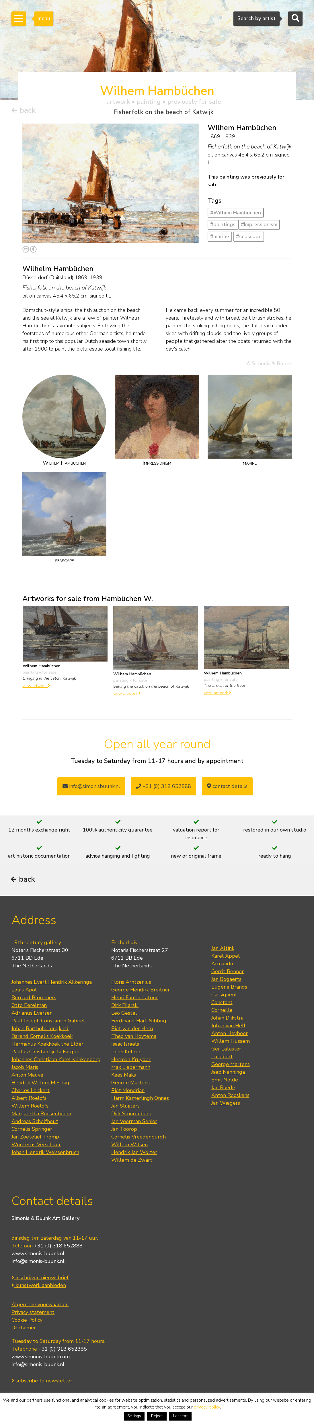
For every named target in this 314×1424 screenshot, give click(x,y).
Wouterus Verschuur (36, 1146)
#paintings (222, 224)
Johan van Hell (228, 1027)
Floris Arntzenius (131, 984)
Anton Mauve (27, 1076)
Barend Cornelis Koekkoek (42, 1038)
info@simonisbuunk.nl (91, 786)
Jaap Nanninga (228, 1074)
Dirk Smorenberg (131, 1115)
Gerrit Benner (227, 973)
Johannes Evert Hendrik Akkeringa (51, 984)
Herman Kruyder (131, 1061)
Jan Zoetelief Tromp (35, 1138)
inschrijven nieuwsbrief (40, 1279)
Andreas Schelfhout (34, 1123)
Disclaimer (23, 1329)
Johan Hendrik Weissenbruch (45, 1154)
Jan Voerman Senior (134, 1123)
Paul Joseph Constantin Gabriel (48, 1022)
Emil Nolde (224, 1081)
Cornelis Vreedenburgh (138, 1138)
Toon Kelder (126, 1053)
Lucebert (222, 1058)
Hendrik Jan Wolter (134, 1154)
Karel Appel (225, 957)
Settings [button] (134, 1416)
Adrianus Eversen (31, 1015)
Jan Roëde (223, 1089)
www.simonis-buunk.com (40, 1358)
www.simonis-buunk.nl (38, 1255)
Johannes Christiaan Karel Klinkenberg (56, 1061)
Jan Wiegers (225, 1105)
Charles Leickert (30, 1092)
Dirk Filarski (125, 1007)
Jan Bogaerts (226, 981)
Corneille (222, 1012)
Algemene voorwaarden (40, 1306)
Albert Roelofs (28, 1100)
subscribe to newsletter (41, 1382)
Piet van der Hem (132, 1030)
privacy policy (207, 1407)
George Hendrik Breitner (140, 991)
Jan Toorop (124, 1131)
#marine (219, 236)
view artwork (36, 686)
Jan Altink (222, 950)
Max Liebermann (130, 1069)
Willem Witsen (129, 1146)
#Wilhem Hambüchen (235, 213)
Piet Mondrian (128, 1092)
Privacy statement (32, 1313)
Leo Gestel (124, 1015)
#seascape (249, 236)
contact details (227, 786)
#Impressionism (259, 224)
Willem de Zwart (131, 1162)
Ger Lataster (226, 1050)
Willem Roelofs (29, 1107)
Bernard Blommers (33, 999)
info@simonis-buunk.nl (38, 1262)
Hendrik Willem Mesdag (40, 1084)
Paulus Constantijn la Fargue (45, 1053)
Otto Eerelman (29, 1007)
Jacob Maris (24, 1069)
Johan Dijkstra (227, 1019)
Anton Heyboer (229, 1035)
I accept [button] (180, 1416)
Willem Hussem (230, 1043)
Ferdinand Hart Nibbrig (138, 1022)
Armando (222, 965)
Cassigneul (224, 996)
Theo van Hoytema (133, 1038)
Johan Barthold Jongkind (40, 1030)
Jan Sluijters (125, 1107)
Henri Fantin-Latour (134, 999)
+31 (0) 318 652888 (163, 786)
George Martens (130, 1084)
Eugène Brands (229, 988)
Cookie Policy (26, 1321)
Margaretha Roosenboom (41, 1115)
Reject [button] (157, 1416)
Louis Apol (24, 991)
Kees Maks (123, 1076)
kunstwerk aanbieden (38, 1287)
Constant (222, 1004)
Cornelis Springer (31, 1131)
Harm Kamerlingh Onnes (140, 1100)
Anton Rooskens (230, 1097)
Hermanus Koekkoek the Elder (47, 1045)
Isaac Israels (125, 1045)
